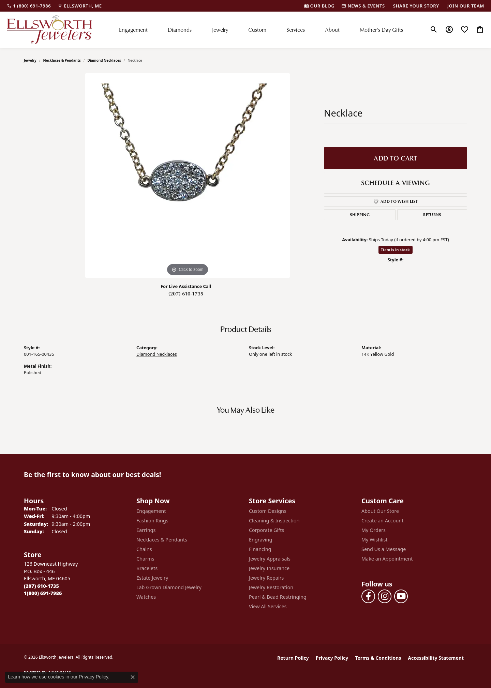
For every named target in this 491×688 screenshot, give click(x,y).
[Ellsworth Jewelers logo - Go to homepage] (49, 30)
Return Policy (293, 658)
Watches (146, 597)
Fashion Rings (152, 520)
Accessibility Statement (436, 658)
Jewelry (220, 29)
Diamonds (180, 29)
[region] (187, 175)
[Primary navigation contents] (260, 30)
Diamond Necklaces (104, 60)
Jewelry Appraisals (270, 558)
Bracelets (147, 568)
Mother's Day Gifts (381, 29)
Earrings (145, 530)
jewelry (30, 60)
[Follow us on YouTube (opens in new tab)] (401, 596)
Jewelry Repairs (266, 578)
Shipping (360, 214)
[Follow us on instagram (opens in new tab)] (384, 596)
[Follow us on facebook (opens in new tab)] (368, 596)
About (332, 29)
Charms (145, 558)
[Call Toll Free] (43, 593)
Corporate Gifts (266, 530)
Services (295, 29)
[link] (29, 6)
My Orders (373, 530)
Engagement (133, 29)
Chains (144, 549)
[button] (434, 29)
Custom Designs (267, 511)
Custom (257, 29)
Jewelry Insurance (269, 568)
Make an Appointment (387, 558)
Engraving (260, 539)
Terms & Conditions (378, 658)
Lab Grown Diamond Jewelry (169, 587)
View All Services (268, 606)
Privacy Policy (332, 658)
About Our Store (380, 511)
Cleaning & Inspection (274, 520)
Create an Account (382, 520)
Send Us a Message (383, 549)
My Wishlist (374, 539)
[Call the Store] (41, 586)
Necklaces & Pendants (62, 60)
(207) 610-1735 (185, 293)
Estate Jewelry (152, 578)
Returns (432, 214)
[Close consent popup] (133, 677)
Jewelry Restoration (271, 587)
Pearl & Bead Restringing (278, 597)
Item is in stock (395, 249)
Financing (260, 549)
